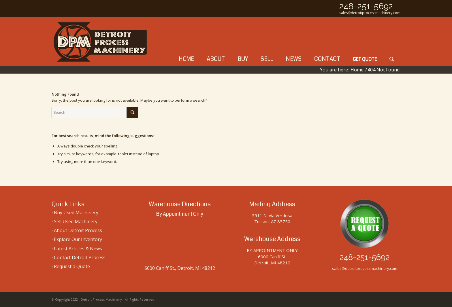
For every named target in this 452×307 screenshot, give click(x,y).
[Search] (391, 41)
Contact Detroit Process (80, 257)
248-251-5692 (366, 6)
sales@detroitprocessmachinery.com (369, 12)
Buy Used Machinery (76, 212)
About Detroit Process (78, 230)
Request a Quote (72, 266)
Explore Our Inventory (78, 239)
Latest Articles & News (78, 248)
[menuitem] (186, 41)
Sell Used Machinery (75, 221)
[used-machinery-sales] (101, 41)
